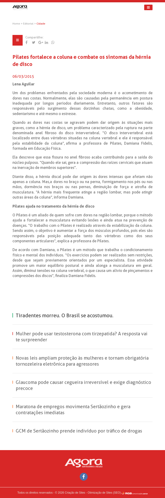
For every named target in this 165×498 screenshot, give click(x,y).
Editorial (28, 23)
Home (16, 23)
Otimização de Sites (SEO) (104, 492)
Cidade (41, 23)
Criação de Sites (75, 492)
